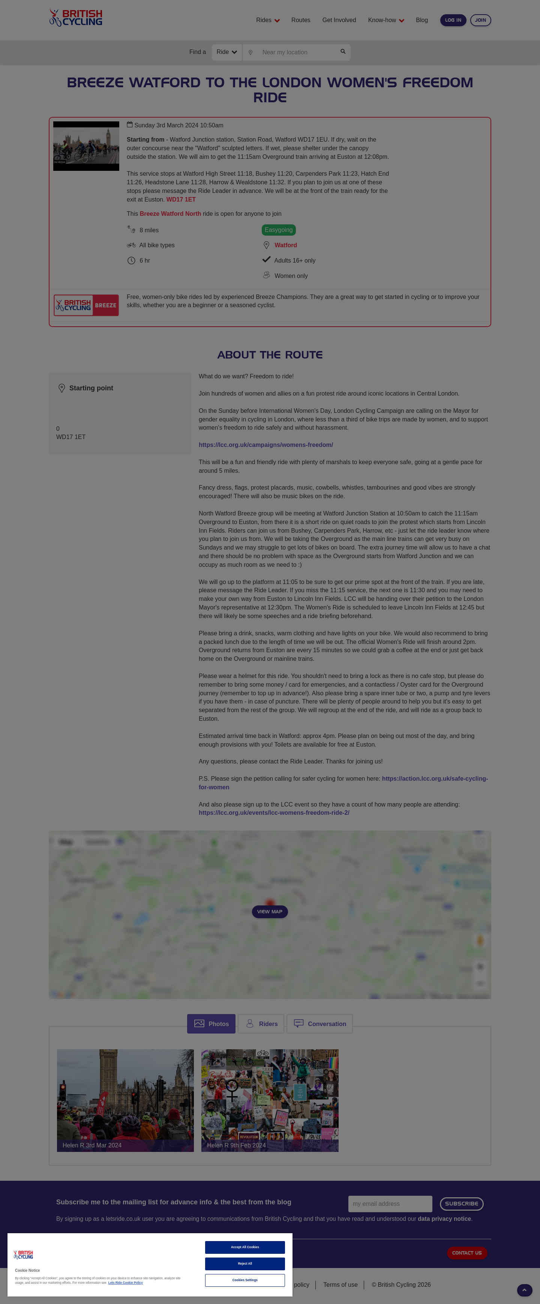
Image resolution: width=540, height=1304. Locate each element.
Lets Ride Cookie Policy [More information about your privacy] (125, 1283)
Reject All (245, 1263)
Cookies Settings (245, 1280)
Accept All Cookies (245, 1247)
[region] (150, 1265)
